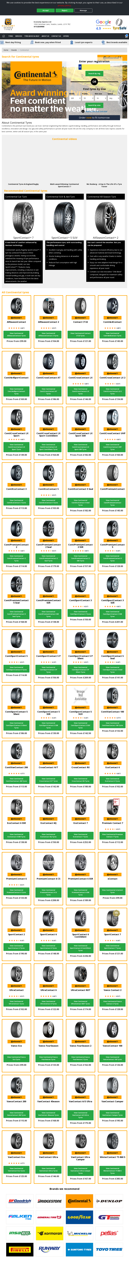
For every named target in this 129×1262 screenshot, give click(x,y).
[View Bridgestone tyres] (49, 1201)
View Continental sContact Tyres (112, 891)
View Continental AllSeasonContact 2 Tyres (48, 334)
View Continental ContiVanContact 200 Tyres (16, 780)
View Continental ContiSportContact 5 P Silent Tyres (80, 669)
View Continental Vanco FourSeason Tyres (48, 1058)
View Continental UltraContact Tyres (16, 1002)
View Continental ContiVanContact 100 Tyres (112, 724)
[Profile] (88, 98)
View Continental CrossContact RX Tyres (80, 780)
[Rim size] (101, 98)
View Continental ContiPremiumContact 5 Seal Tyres (16, 614)
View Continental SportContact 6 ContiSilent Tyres (80, 948)
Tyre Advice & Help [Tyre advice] (31, 36)
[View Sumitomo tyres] (79, 1250)
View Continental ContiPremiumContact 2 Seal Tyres (48, 558)
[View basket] (126, 36)
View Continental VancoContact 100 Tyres (112, 1058)
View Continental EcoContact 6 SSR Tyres (16, 835)
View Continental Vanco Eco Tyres (16, 1058)
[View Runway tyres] (49, 1250)
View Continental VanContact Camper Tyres (112, 1114)
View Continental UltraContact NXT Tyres (80, 1002)
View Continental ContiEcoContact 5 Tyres (48, 501)
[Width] (75, 98)
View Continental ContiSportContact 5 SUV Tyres (80, 725)
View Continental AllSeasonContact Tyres (16, 334)
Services (18, 36)
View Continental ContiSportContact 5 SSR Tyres (48, 725)
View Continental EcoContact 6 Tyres (112, 780)
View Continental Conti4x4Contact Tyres (112, 334)
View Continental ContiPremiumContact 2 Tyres (16, 558)
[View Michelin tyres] (79, 1233)
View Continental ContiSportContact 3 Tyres (80, 613)
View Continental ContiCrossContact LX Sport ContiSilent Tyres (48, 447)
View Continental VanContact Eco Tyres (16, 1169)
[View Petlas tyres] (109, 1233)
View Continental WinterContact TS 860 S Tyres (112, 1170)
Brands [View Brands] (14, 50)
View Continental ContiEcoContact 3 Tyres (16, 501)
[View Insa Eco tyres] (20, 1233)
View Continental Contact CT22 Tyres (81, 334)
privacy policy (64, 5)
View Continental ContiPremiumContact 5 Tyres (112, 558)
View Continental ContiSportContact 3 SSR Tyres (112, 614)
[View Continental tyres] (79, 1201)
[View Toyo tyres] (109, 1250)
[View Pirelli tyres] (20, 1250)
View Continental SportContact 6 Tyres (48, 947)
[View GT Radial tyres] (109, 1217)
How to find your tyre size (96, 111)
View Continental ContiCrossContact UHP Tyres (112, 447)
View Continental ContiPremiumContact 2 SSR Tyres (80, 558)
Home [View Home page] (6, 50)
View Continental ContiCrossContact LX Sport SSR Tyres (80, 447)
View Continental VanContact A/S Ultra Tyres (80, 1115)
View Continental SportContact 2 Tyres (16, 947)
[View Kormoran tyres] (49, 1233)
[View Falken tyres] (20, 1217)
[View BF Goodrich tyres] (20, 1201)
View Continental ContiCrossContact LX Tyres (80, 391)
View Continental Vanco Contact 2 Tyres (112, 1002)
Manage (83, 10)
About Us (45, 36)
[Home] (3, 36)
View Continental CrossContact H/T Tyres (48, 780)
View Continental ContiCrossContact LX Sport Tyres (16, 447)
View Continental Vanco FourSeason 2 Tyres (80, 1058)
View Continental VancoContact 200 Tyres (16, 1114)
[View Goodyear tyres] (79, 1217)
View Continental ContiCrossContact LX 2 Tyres (112, 391)
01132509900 (39, 26)
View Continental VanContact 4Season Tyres (48, 1114)
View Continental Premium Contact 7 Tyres (112, 835)
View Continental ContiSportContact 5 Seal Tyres (112, 669)
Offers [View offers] (66, 36)
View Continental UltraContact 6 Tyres (48, 1002)
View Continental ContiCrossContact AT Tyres (48, 391)
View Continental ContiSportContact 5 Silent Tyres (16, 725)
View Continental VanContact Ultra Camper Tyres (80, 1170)
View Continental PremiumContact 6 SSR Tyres (80, 892)
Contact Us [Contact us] (56, 36)
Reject (64, 10)
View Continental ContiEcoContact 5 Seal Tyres (81, 502)
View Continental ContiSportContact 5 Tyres (16, 668)
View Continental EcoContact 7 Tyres (80, 835)
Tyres (10, 36)
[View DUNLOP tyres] (109, 1201)
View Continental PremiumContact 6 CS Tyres (48, 892)
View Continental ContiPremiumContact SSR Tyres (48, 614)
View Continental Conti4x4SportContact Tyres (16, 391)
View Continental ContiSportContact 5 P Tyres (48, 669)
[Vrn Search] (94, 67)
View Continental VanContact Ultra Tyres (48, 1169)
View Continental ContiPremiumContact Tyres (112, 502)
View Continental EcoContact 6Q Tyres (48, 835)
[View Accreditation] (120, 24)
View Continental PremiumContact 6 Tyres (16, 891)
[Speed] (114, 98)
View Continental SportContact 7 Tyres (112, 947)
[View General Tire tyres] (49, 1217)
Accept (46, 10)
